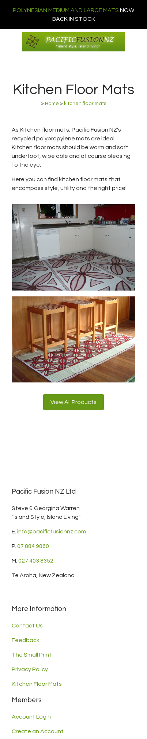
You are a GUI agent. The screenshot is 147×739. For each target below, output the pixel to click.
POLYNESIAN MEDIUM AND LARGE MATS (66, 10)
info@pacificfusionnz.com (51, 531)
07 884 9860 (33, 546)
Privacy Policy (30, 669)
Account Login (31, 717)
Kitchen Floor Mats (37, 684)
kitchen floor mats (85, 103)
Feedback (25, 640)
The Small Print (32, 655)
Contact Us (27, 626)
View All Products (73, 402)
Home (52, 103)
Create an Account (38, 731)
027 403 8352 (35, 561)
